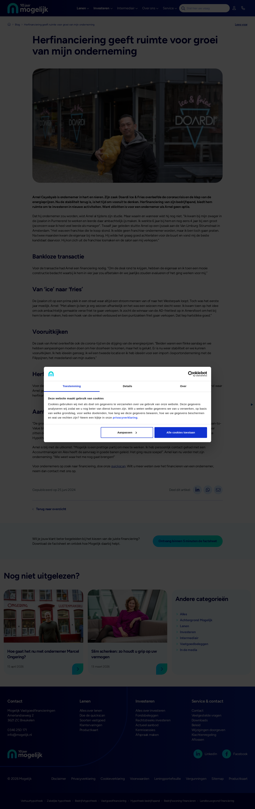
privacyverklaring (125, 417)
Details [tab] (127, 386)
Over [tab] (183, 386)
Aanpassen (127, 432)
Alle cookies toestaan (181, 432)
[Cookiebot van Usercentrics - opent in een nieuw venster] (191, 374)
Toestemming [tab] (72, 386)
